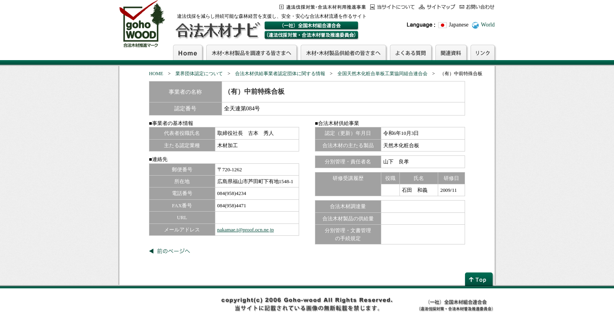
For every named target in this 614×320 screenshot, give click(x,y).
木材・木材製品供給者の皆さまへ (343, 52)
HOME (156, 73)
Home (187, 52)
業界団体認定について (199, 73)
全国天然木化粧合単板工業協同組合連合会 (382, 73)
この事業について (322, 7)
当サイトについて (392, 7)
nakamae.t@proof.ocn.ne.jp (245, 230)
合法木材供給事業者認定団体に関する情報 (280, 73)
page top (480, 279)
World (488, 25)
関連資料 (451, 52)
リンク (483, 52)
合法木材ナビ (217, 30)
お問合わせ (477, 7)
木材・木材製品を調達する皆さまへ (251, 52)
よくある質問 (410, 52)
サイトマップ (437, 7)
